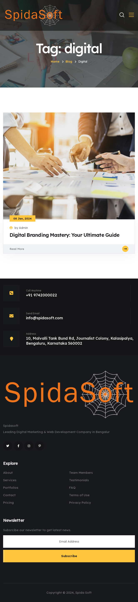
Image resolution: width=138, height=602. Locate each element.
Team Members (81, 473)
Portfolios (10, 488)
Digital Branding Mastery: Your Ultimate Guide (64, 235)
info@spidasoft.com (44, 318)
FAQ (72, 488)
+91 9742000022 (41, 295)
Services (9, 480)
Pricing (8, 503)
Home (55, 61)
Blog (69, 61)
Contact (9, 495)
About (8, 473)
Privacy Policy (80, 503)
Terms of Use (79, 495)
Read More (69, 249)
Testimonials (79, 480)
